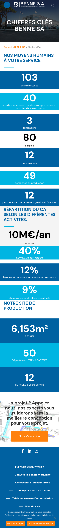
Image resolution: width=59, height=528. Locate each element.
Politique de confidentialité (40, 523)
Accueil (8, 47)
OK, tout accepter (15, 523)
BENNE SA (19, 47)
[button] (7, 5)
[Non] (55, 518)
